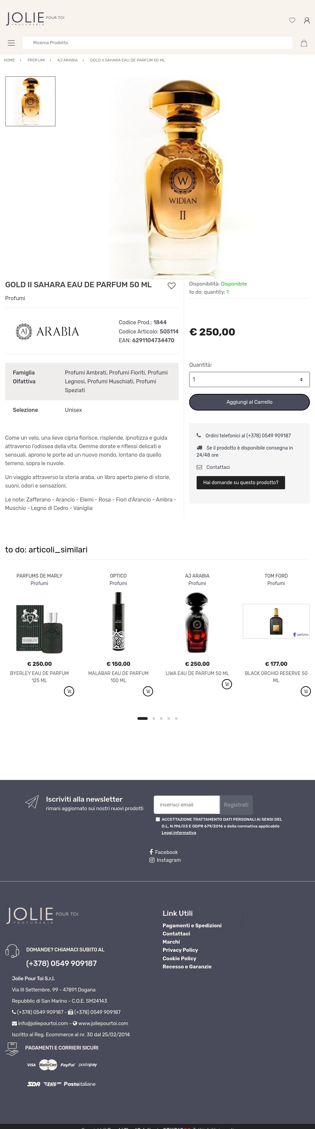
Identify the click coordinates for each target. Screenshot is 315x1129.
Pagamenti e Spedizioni (192, 926)
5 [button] (176, 718)
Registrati (236, 805)
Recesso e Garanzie (187, 967)
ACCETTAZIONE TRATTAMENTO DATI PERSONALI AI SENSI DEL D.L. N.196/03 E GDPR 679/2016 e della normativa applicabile (222, 826)
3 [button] (161, 718)
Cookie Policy (179, 958)
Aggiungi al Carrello (249, 402)
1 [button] (142, 718)
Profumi (15, 298)
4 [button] (168, 718)
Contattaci (213, 467)
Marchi (171, 942)
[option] (183, 178)
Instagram (165, 860)
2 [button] (153, 718)
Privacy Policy (180, 950)
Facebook (163, 852)
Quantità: (200, 365)
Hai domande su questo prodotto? (240, 483)
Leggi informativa (179, 832)
